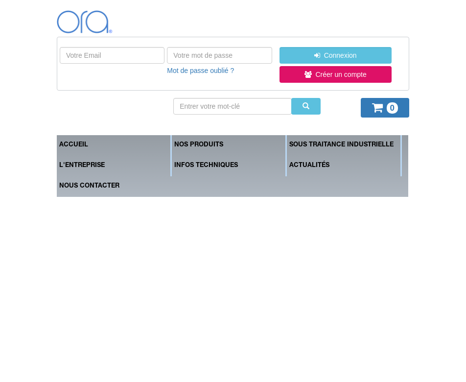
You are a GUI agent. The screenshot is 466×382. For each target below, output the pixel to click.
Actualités (309, 166)
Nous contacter (89, 186)
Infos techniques (206, 166)
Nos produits (198, 145)
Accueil (73, 145)
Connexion (335, 55)
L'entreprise (82, 166)
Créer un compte (335, 74)
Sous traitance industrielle (341, 145)
